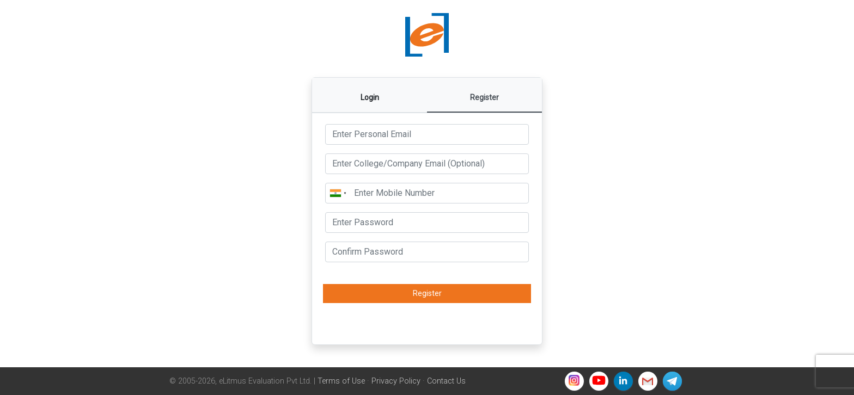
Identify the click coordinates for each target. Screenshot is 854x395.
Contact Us (446, 381)
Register (427, 293)
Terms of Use (341, 381)
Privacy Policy (395, 381)
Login (370, 97)
